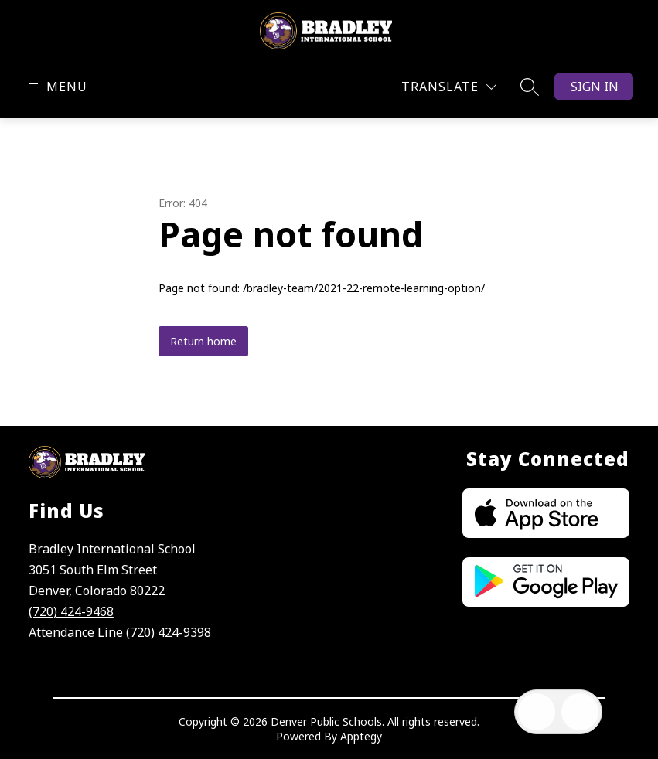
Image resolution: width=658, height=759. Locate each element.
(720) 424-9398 (168, 632)
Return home (203, 341)
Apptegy (361, 736)
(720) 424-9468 (71, 611)
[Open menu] (56, 87)
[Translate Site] (448, 87)
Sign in (595, 86)
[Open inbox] (536, 711)
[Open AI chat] (579, 711)
